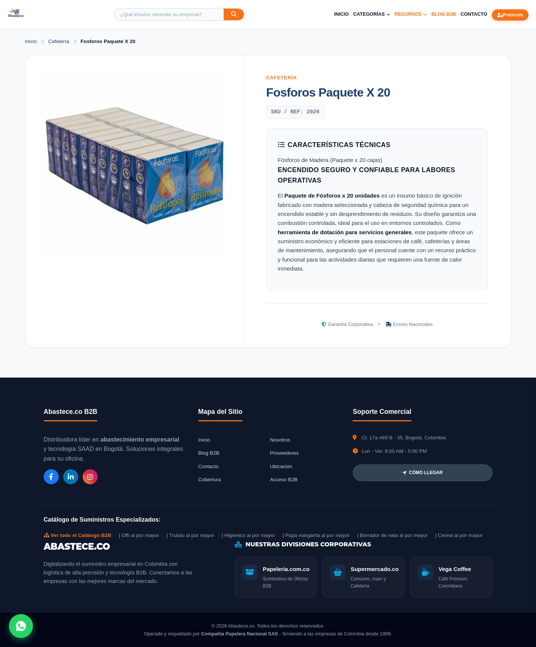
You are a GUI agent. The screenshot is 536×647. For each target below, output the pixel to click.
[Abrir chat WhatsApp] (21, 626)
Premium (510, 15)
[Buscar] (234, 14)
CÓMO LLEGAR (422, 472)
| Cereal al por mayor (459, 535)
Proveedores (284, 453)
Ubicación (281, 466)
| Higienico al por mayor (248, 535)
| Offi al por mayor (139, 535)
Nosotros (280, 440)
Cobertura (209, 479)
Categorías (371, 14)
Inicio (341, 14)
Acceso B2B (283, 479)
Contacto (473, 14)
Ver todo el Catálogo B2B (77, 535)
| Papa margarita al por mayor (316, 535)
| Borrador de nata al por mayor (392, 535)
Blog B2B (443, 14)
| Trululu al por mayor (190, 535)
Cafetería (59, 41)
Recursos (411, 14)
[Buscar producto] (169, 14)
